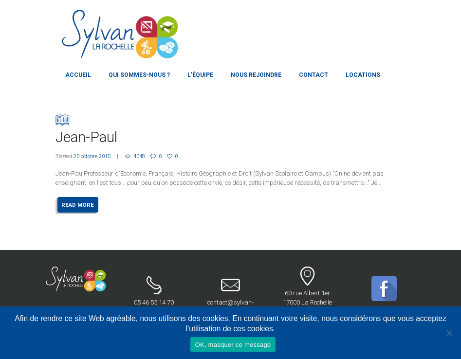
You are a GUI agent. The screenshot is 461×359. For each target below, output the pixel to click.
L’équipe (200, 75)
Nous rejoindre (256, 75)
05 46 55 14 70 (154, 291)
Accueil (78, 75)
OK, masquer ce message (233, 344)
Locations (363, 75)
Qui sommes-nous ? (139, 75)
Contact (313, 75)
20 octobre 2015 (92, 156)
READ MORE (77, 204)
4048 (139, 156)
